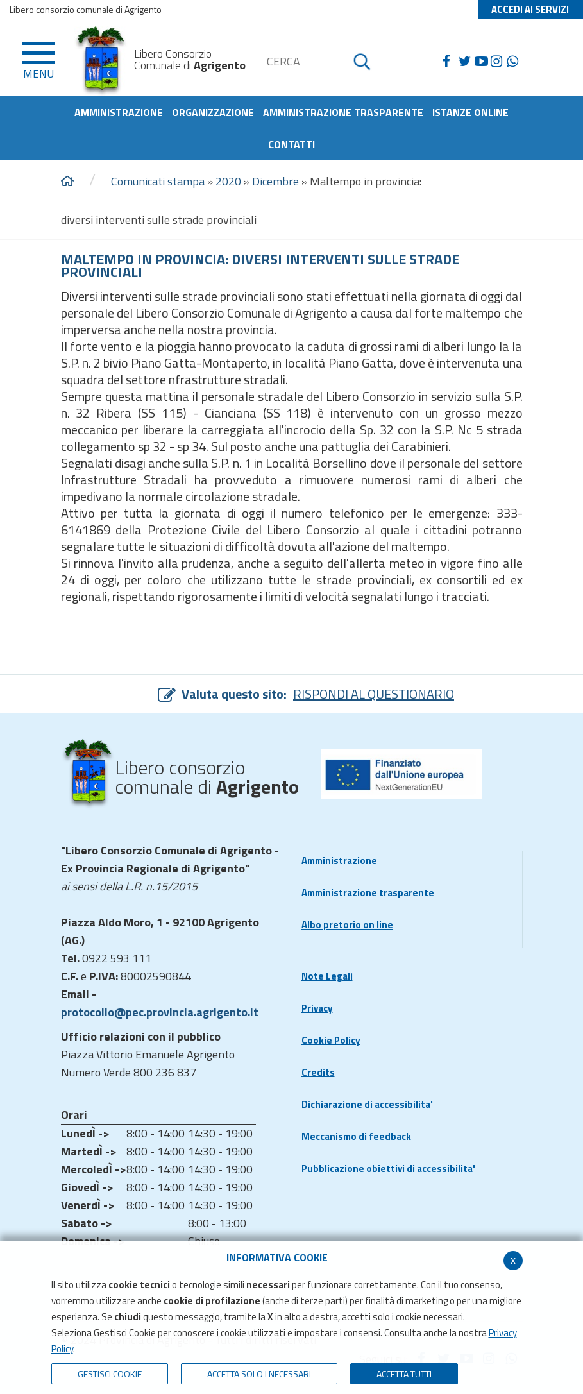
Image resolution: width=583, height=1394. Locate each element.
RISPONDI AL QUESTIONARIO (373, 694)
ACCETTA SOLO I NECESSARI (259, 1374)
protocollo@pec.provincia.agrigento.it (159, 1012)
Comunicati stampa (158, 181)
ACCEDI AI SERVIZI (530, 9)
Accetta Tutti (404, 1374)
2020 (228, 181)
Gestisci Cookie (110, 1374)
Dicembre (275, 181)
